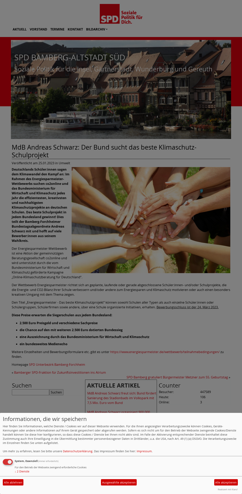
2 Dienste (22, 471)
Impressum (144, 451)
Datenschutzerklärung (77, 451)
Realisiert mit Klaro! (228, 489)
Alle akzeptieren (226, 482)
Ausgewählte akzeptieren (119, 482)
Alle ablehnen (13, 482)
